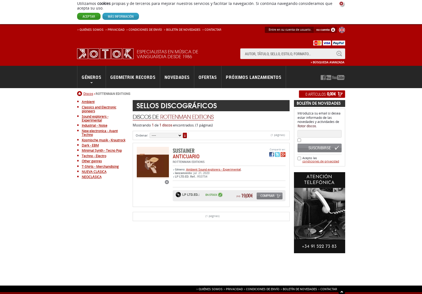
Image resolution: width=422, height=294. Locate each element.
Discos (88, 93)
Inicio (80, 93)
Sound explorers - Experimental (219, 169)
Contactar (213, 29)
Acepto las (320, 159)
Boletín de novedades (183, 29)
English (342, 30)
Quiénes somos (92, 29)
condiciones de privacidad (320, 161)
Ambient (192, 169)
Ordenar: (142, 135)
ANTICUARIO (186, 156)
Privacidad (116, 29)
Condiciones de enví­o (145, 29)
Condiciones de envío (263, 289)
